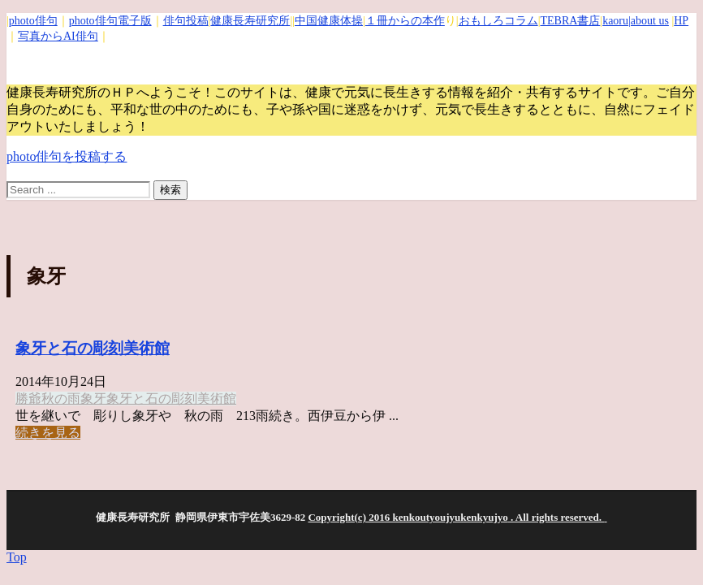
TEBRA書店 (570, 21)
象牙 (93, 398)
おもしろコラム (498, 21)
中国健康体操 (329, 21)
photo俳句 (33, 21)
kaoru (615, 21)
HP (681, 21)
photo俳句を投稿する (66, 156)
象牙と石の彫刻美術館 (92, 348)
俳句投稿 (186, 21)
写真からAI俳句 (58, 36)
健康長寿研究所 (250, 21)
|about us (648, 21)
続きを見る (47, 433)
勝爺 (28, 398)
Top (16, 557)
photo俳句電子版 (110, 21)
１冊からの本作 (405, 21)
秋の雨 (60, 398)
